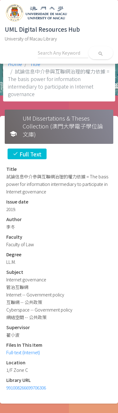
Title (34, 64)
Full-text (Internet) (23, 352)
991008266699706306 (26, 387)
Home (15, 64)
